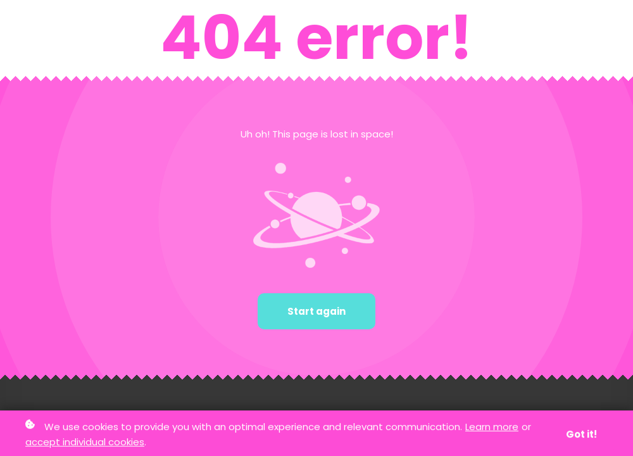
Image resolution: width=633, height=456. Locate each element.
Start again (316, 311)
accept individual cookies (84, 442)
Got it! (581, 434)
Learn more (491, 427)
